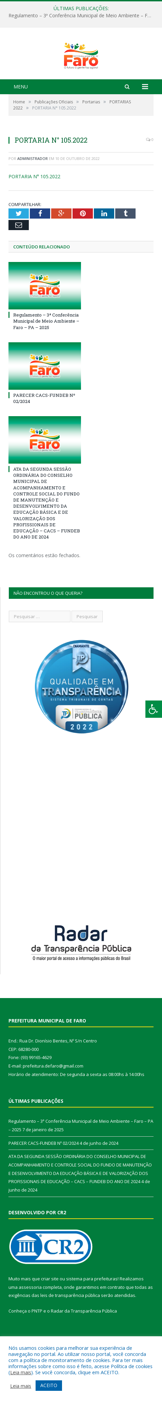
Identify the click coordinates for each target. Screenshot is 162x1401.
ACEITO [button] (48, 1385)
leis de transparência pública (70, 1323)
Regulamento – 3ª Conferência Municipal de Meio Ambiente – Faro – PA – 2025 (82, 16)
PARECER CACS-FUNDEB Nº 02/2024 (43, 1171)
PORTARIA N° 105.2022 (34, 204)
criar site (50, 1306)
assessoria (30, 1315)
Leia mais (20, 1372)
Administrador (32, 186)
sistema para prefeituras (92, 1306)
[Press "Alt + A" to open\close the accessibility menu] (153, 709)
